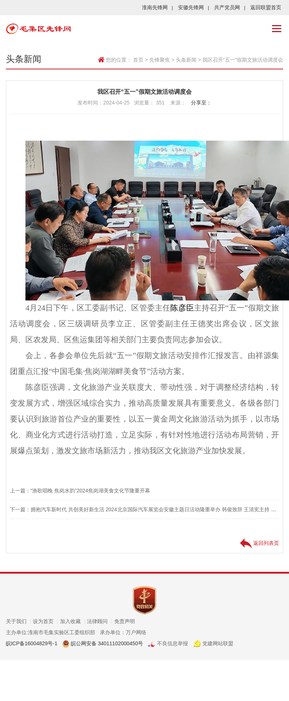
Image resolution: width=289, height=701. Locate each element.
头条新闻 (186, 60)
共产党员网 (229, 7)
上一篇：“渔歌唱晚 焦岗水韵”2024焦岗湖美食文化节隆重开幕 (80, 491)
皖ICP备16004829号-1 (32, 643)
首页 (138, 60)
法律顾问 (99, 621)
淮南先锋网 (157, 7)
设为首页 (45, 621)
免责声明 (124, 621)
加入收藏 (73, 621)
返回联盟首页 (265, 7)
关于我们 (18, 621)
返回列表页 (259, 543)
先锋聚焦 (159, 60)
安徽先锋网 (193, 7)
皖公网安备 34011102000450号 (106, 643)
